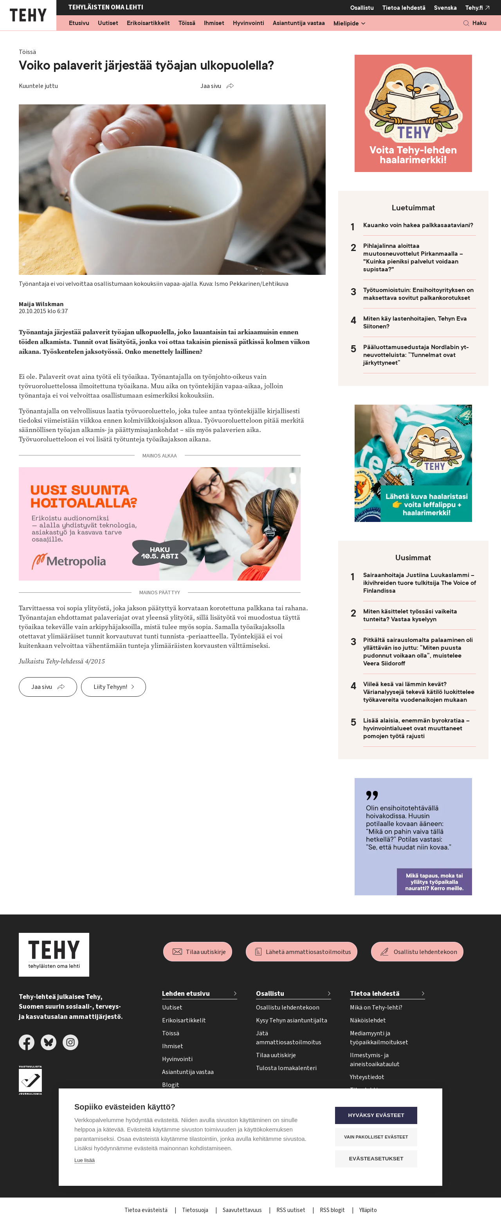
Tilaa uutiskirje (206, 952)
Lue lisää (84, 1161)
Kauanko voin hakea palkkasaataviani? (418, 225)
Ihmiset (214, 23)
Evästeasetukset (379, 1159)
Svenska (445, 8)
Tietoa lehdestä (403, 8)
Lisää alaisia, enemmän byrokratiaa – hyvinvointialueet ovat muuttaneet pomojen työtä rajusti (416, 728)
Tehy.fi (474, 8)
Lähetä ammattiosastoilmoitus (308, 952)
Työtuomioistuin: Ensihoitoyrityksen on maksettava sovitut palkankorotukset (418, 294)
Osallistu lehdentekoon (425, 952)
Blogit (170, 1085)
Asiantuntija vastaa (299, 23)
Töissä (186, 23)
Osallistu (362, 8)
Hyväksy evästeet (379, 1116)
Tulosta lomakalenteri (286, 1068)
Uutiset (108, 23)
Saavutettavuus (243, 1210)
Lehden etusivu (186, 994)
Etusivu (79, 23)
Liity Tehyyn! (110, 687)
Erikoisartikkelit (148, 23)
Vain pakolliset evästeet (379, 1137)
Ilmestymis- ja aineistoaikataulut (375, 1060)
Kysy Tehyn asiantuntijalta (291, 1020)
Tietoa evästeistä (146, 1210)
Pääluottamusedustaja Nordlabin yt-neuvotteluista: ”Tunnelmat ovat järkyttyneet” (416, 355)
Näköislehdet (368, 1020)
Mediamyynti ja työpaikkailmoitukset (379, 1038)
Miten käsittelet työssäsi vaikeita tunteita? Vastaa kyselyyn (410, 615)
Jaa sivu (210, 86)
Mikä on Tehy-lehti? (376, 1007)
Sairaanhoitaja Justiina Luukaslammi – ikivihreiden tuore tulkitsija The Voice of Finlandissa (419, 583)
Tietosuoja (195, 1210)
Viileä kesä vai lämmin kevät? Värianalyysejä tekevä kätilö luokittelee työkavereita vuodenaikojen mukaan (418, 692)
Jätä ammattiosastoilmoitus (288, 1038)
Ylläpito (368, 1210)
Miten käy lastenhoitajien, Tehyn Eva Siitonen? (415, 322)
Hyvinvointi (248, 23)
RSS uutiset (291, 1210)
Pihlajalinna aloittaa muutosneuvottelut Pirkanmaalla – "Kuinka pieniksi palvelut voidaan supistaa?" (413, 257)
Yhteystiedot (367, 1077)
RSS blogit (333, 1210)
